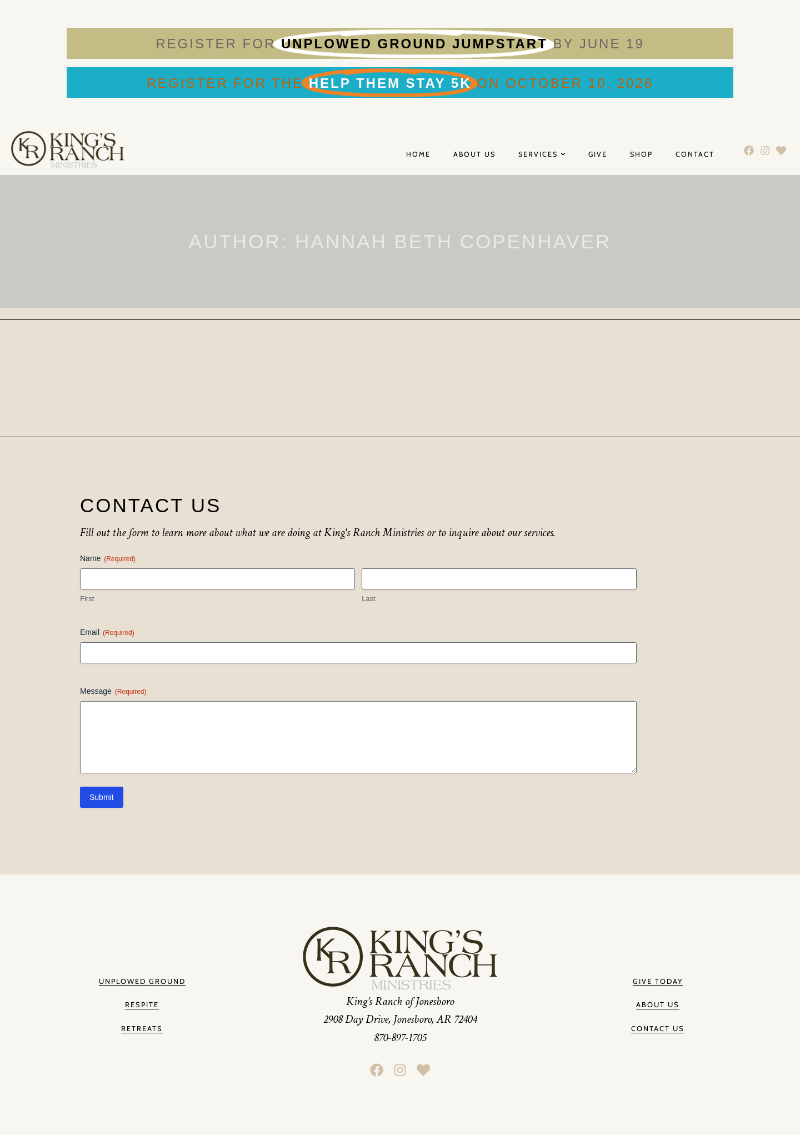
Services (542, 155)
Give (597, 154)
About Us (474, 154)
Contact (695, 154)
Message (113, 692)
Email (107, 633)
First (87, 598)
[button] (657, 1005)
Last (369, 598)
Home (418, 154)
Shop (641, 154)
